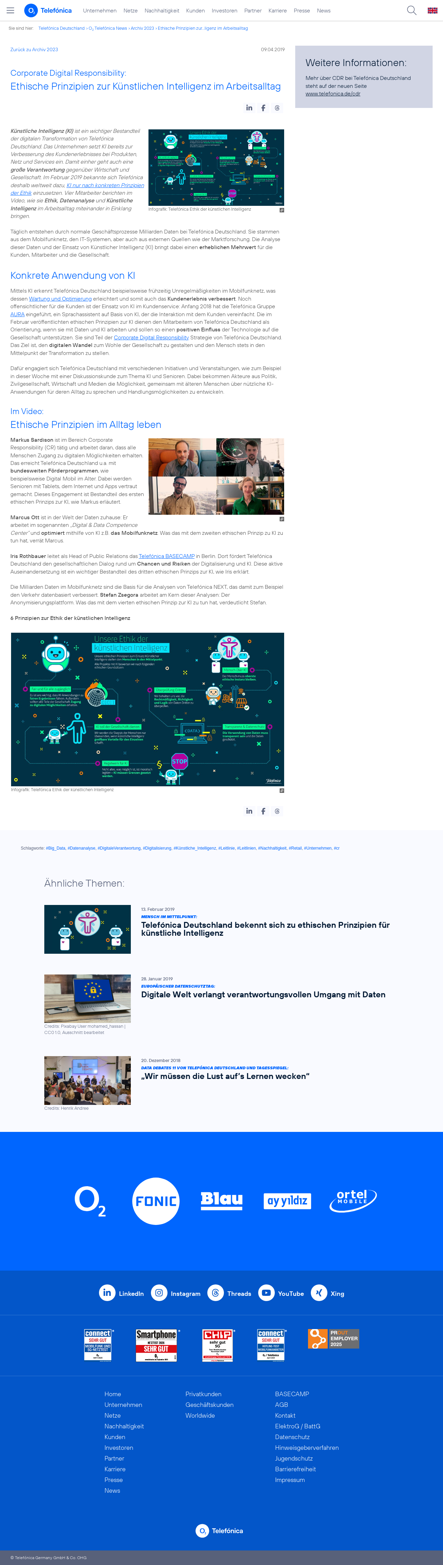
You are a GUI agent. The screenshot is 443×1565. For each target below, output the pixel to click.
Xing (337, 1294)
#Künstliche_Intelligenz (195, 848)
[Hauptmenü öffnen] (10, 10)
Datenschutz (292, 1437)
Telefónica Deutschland (61, 28)
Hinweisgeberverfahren (307, 1448)
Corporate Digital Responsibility (151, 337)
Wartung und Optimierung (60, 298)
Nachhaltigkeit (162, 10)
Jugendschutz (294, 1458)
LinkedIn (131, 1294)
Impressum (290, 1480)
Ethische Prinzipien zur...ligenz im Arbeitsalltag (203, 28)
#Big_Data (55, 848)
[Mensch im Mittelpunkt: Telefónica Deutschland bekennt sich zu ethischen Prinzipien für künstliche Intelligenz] (218, 929)
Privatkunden (204, 1394)
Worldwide (200, 1415)
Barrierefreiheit (295, 1469)
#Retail (295, 848)
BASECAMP (292, 1394)
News (324, 10)
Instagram (185, 1294)
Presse (302, 10)
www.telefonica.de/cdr (333, 93)
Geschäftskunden (210, 1405)
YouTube (291, 1294)
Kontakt (285, 1415)
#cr (337, 848)
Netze (131, 10)
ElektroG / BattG (297, 1426)
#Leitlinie (226, 848)
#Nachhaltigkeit (272, 848)
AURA (17, 314)
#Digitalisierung (157, 848)
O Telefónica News (108, 28)
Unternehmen (100, 10)
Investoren (224, 10)
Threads (239, 1294)
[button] (249, 108)
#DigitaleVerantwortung (119, 848)
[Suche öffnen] (411, 10)
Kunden (195, 10)
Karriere (278, 10)
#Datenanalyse (81, 848)
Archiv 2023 (142, 28)
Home (113, 1394)
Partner (253, 10)
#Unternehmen (318, 848)
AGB (281, 1405)
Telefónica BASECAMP (167, 555)
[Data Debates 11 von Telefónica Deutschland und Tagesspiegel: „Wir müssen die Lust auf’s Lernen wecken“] (218, 1084)
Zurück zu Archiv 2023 (34, 49)
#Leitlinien (246, 848)
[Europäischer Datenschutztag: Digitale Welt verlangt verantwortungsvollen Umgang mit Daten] (218, 1005)
